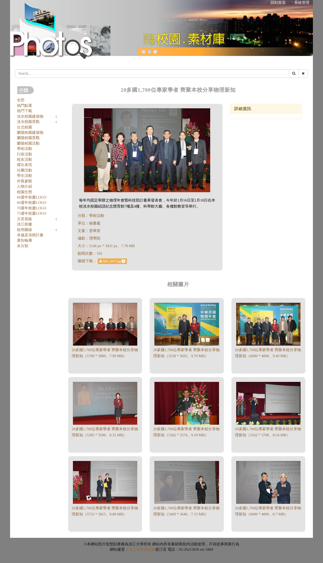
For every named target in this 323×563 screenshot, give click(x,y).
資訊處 (149, 549)
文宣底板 (24, 219)
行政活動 (24, 154)
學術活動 (24, 149)
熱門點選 (24, 106)
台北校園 (24, 127)
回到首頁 (278, 3)
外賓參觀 (24, 181)
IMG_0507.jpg (112, 261)
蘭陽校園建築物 (30, 132)
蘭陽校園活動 (28, 143)
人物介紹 (24, 186)
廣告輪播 (24, 240)
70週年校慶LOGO (31, 208)
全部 (20, 100)
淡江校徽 (24, 224)
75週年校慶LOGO (31, 213)
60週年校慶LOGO (31, 197)
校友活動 (24, 159)
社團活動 (24, 170)
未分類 (22, 246)
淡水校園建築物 (30, 116)
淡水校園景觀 (28, 122)
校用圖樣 (24, 230)
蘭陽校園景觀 (28, 138)
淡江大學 (136, 549)
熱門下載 (24, 111)
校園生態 (24, 192)
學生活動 (24, 176)
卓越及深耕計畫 (30, 235)
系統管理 (301, 3)
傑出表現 (24, 165)
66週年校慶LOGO (31, 203)
